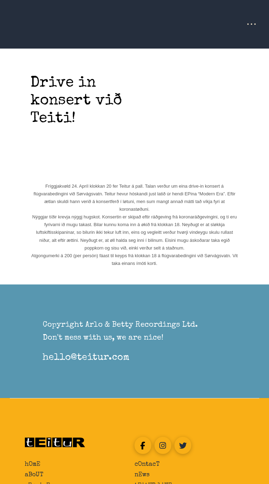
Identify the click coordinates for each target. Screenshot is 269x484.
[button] (251, 24)
